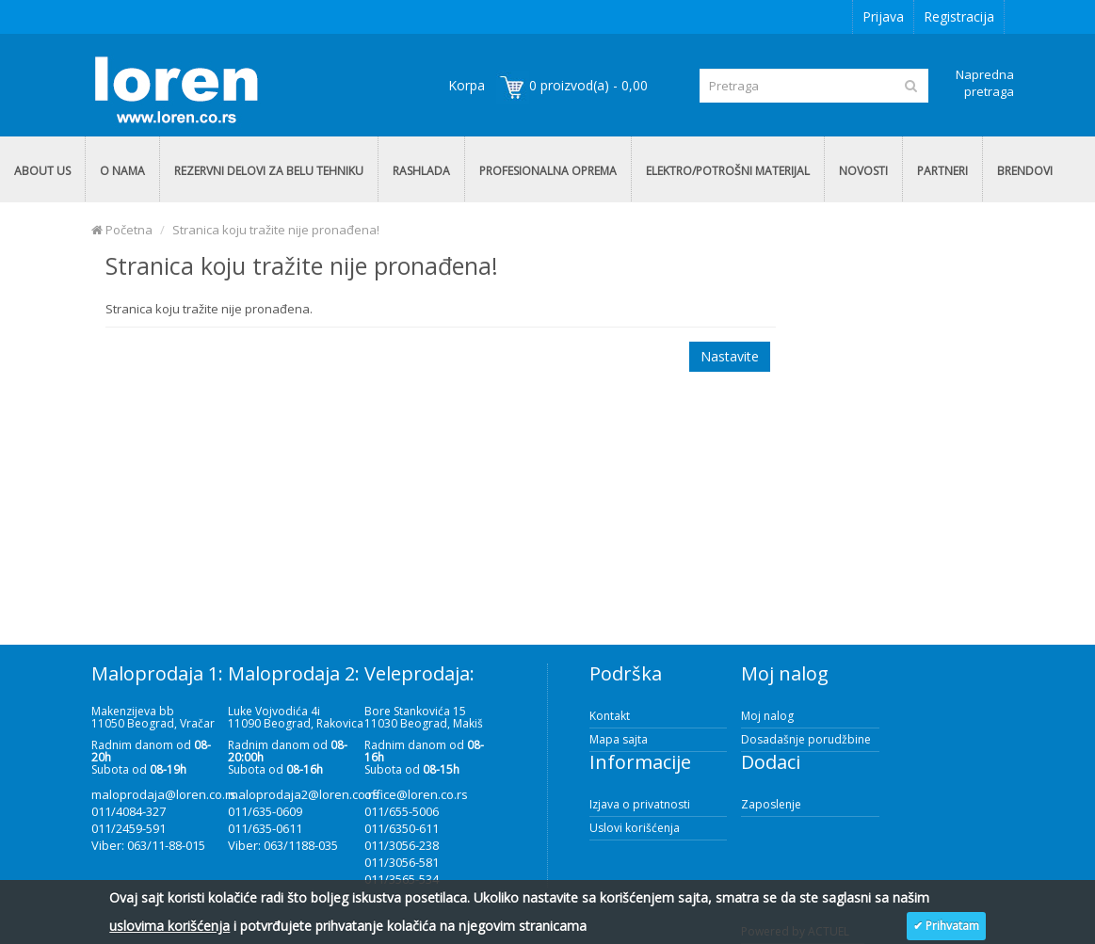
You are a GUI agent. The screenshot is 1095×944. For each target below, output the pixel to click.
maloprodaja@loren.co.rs (163, 794)
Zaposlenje (771, 804)
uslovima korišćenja (169, 926)
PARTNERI (942, 171)
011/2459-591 (128, 828)
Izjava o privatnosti (639, 804)
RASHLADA (421, 171)
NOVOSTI (863, 171)
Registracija (959, 16)
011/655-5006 (401, 811)
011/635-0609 (265, 811)
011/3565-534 (401, 879)
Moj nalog (767, 716)
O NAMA (122, 171)
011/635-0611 (265, 828)
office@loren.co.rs (416, 794)
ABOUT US (42, 171)
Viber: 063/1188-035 (283, 845)
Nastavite (729, 356)
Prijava (883, 16)
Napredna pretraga (985, 83)
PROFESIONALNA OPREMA (548, 171)
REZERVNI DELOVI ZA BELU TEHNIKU (268, 171)
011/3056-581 (401, 862)
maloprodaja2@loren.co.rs (303, 794)
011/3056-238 (401, 845)
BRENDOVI (1025, 171)
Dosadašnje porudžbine (806, 739)
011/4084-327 (128, 811)
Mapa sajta (618, 739)
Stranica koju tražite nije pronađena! (275, 229)
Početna (122, 229)
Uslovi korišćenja (634, 828)
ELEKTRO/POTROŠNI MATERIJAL (728, 171)
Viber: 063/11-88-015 (148, 845)
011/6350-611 (401, 828)
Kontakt (609, 716)
